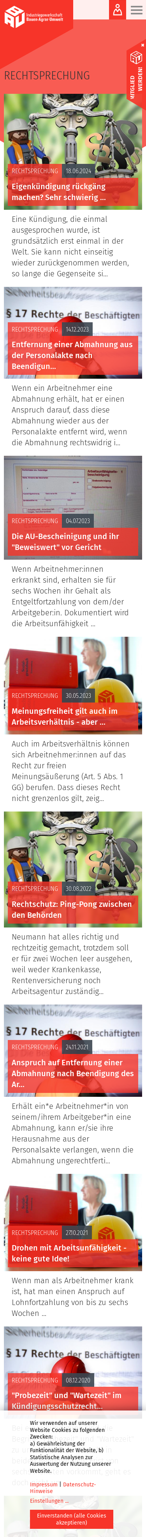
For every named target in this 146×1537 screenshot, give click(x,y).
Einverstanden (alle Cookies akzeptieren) (71, 1519)
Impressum (44, 1484)
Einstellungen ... (49, 1501)
